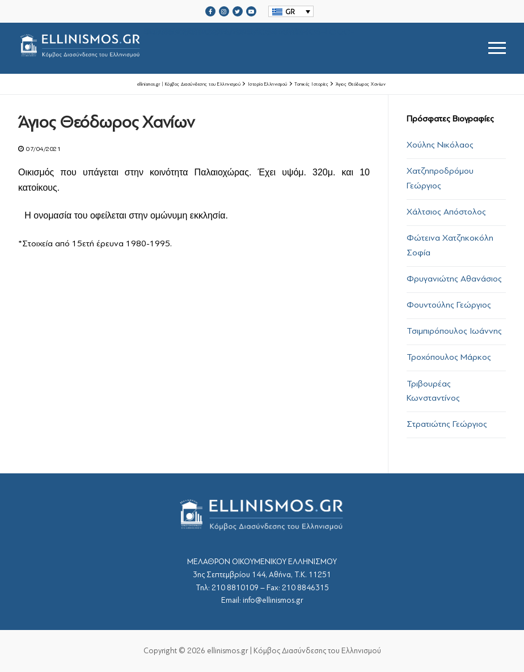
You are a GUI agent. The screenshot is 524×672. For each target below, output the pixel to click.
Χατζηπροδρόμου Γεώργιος (440, 178)
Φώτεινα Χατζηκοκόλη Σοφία (450, 245)
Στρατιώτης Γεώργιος (447, 424)
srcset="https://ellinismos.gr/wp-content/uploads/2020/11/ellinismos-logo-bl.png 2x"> (186, 48)
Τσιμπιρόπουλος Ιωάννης (454, 331)
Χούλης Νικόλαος (440, 145)
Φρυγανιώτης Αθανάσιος (454, 279)
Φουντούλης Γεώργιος (449, 305)
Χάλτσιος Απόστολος (446, 212)
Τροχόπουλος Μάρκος (449, 357)
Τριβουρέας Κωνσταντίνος (433, 391)
